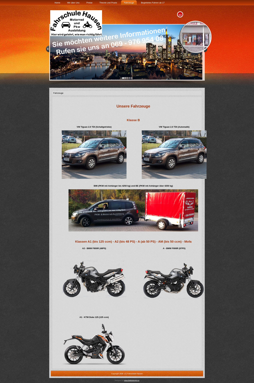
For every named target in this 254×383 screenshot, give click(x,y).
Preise (89, 2)
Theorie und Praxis (108, 2)
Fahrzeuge (129, 2)
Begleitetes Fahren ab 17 (152, 2)
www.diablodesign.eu (131, 380)
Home (57, 2)
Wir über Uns (73, 2)
